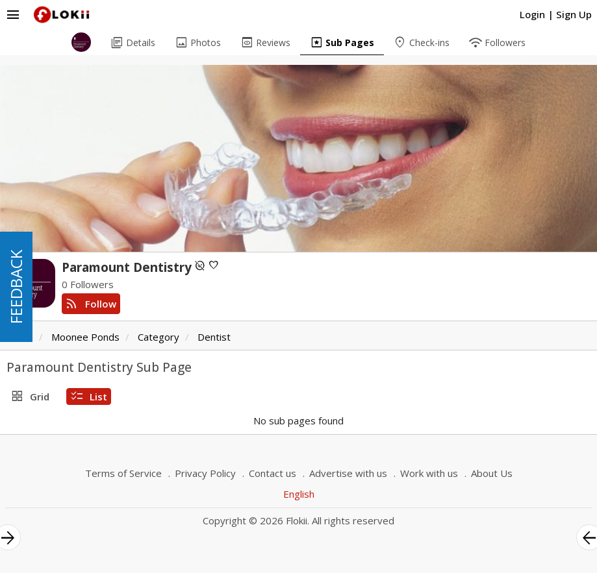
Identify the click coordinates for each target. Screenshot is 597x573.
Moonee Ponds (85, 336)
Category (158, 336)
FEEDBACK (16, 287)
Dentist (214, 336)
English (298, 493)
